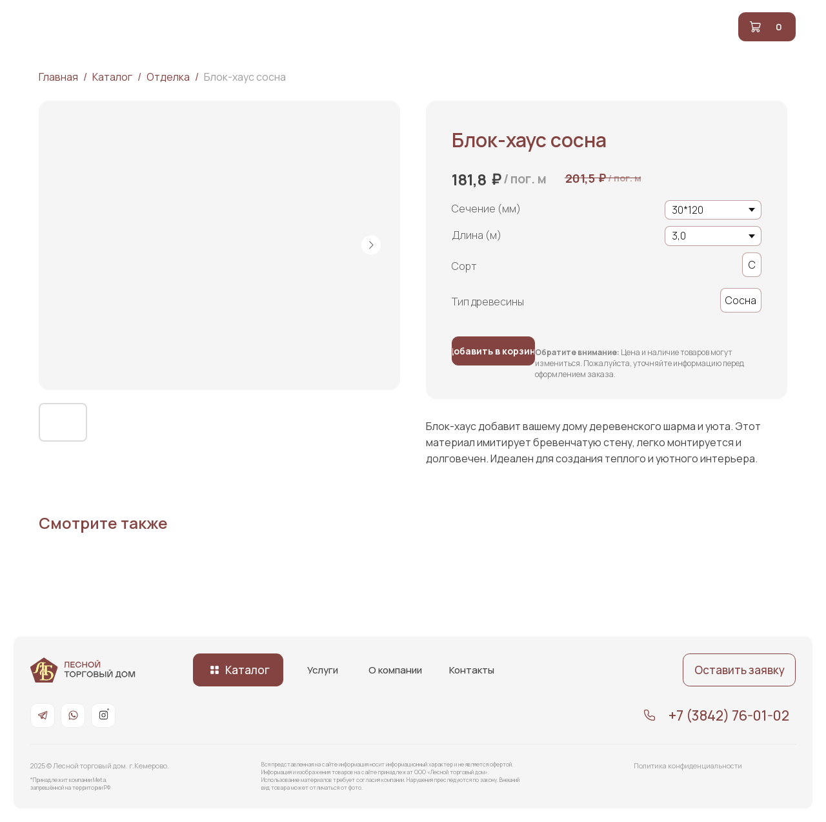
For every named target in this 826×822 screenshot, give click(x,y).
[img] (83, 669)
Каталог (112, 77)
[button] (739, 669)
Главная (58, 77)
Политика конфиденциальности (688, 765)
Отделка (169, 77)
